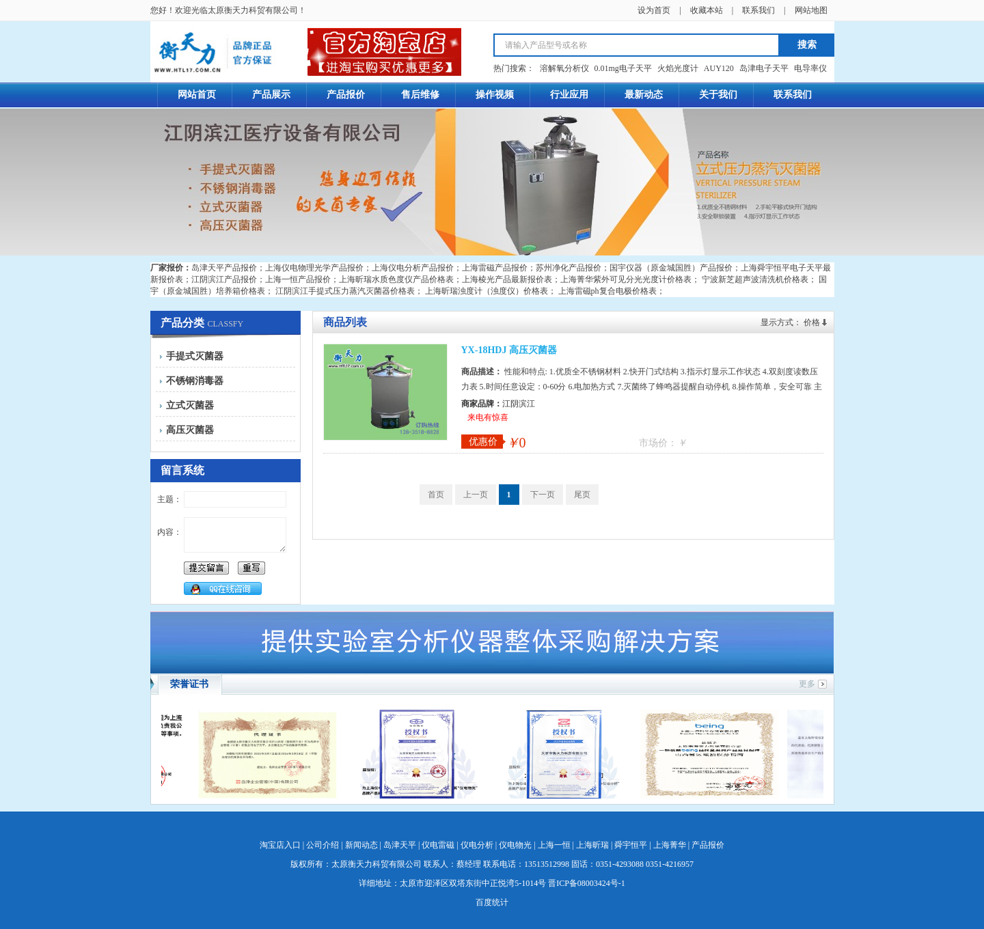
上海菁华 (669, 845)
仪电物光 (515, 845)
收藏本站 (706, 10)
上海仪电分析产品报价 (413, 268)
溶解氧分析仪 (564, 68)
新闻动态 (361, 845)
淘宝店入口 (280, 845)
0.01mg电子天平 (623, 68)
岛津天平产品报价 (224, 268)
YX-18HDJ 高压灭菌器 (509, 350)
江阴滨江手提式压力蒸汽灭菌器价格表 (345, 291)
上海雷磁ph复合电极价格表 (607, 291)
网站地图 (811, 10)
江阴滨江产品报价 (224, 279)
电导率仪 (810, 68)
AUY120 (719, 68)
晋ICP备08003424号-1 (586, 883)
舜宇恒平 (630, 845)
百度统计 (492, 902)
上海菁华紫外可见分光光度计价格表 (626, 279)
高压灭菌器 (190, 430)
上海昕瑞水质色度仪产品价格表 (396, 279)
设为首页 (654, 10)
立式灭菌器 (190, 405)
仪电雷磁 (438, 845)
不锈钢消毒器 (194, 381)
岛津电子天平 (764, 68)
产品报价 (708, 845)
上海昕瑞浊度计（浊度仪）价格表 (486, 291)
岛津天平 (399, 845)
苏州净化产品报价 (568, 268)
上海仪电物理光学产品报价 (314, 268)
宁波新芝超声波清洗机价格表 (755, 279)
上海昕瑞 (592, 845)
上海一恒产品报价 (298, 279)
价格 (812, 322)
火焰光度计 (677, 68)
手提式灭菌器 (194, 356)
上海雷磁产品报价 (495, 268)
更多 (807, 684)
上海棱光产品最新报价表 (507, 279)
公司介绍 (322, 845)
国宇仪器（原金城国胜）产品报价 (671, 268)
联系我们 (758, 10)
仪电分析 (477, 845)
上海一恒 (554, 845)
